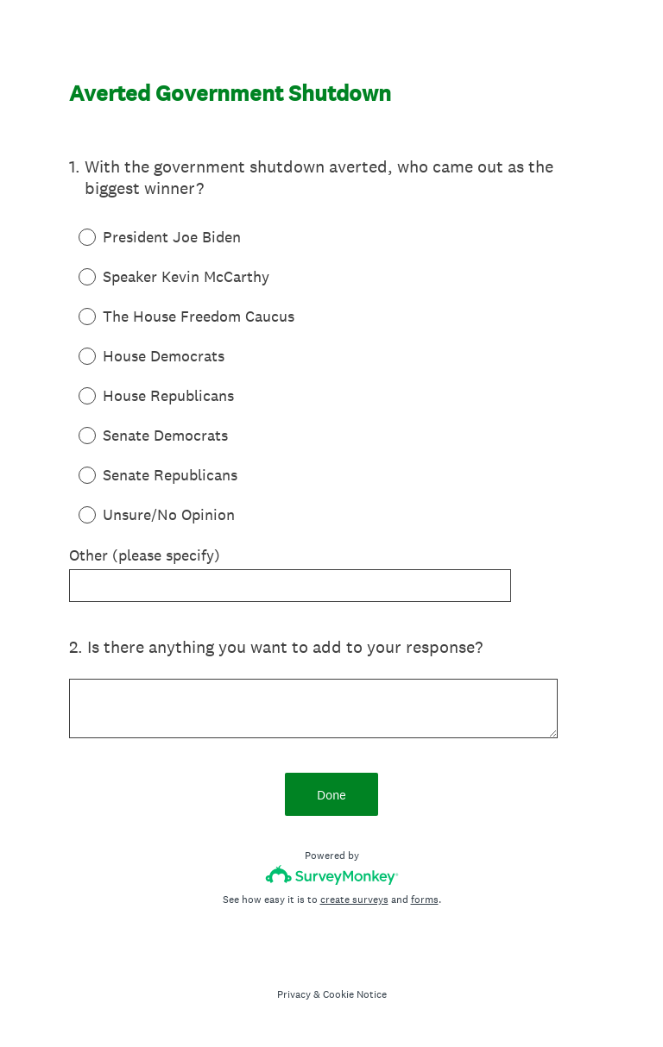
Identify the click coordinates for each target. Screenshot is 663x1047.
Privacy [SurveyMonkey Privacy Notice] (294, 994)
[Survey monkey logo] (332, 875)
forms (425, 899)
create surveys (354, 899)
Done (331, 795)
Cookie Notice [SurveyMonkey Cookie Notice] (355, 994)
